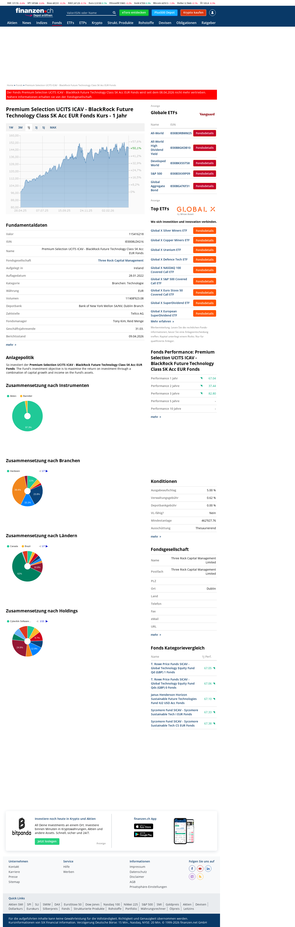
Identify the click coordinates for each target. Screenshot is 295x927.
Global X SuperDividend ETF (170, 303)
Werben (68, 872)
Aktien (12, 23)
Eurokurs (33, 909)
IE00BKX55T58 (180, 163)
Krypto (97, 23)
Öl (201, 3)
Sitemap (14, 882)
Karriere (14, 872)
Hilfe (66, 867)
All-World (157, 133)
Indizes (41, 23)
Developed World (158, 163)
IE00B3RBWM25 (181, 133)
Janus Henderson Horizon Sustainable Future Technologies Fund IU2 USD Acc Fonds (174, 699)
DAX (70, 3)
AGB (132, 882)
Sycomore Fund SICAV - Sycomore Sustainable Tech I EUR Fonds (174, 712)
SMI (9, 3)
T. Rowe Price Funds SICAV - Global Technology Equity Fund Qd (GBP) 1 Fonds (173, 668)
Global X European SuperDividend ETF (164, 313)
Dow (49, 3)
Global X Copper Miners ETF (170, 240)
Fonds (57, 23)
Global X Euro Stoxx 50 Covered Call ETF (167, 292)
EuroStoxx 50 (73, 904)
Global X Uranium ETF (166, 250)
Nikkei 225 (131, 904)
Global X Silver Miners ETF (169, 230)
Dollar (180, 3)
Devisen (165, 23)
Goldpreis (172, 904)
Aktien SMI (16, 904)
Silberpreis (50, 909)
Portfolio (131, 909)
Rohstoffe (146, 23)
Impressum (137, 867)
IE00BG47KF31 (180, 186)
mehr (11, 345)
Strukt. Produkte (120, 23)
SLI (37, 904)
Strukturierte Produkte (89, 909)
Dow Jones (92, 904)
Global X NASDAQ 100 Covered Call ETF (166, 270)
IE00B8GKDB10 (180, 148)
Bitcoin (157, 3)
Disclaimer (137, 877)
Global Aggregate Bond (158, 186)
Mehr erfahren (162, 321)
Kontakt (14, 867)
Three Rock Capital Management (121, 260)
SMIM (47, 904)
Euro (91, 3)
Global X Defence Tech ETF (169, 259)
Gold (136, 3)
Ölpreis (175, 909)
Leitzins (189, 909)
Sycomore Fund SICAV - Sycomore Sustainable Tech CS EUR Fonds (174, 724)
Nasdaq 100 (111, 904)
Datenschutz (138, 872)
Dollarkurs (16, 909)
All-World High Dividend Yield (157, 148)
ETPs (83, 23)
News (26, 23)
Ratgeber (209, 23)
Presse (13, 877)
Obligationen (186, 23)
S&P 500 (156, 173)
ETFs (70, 23)
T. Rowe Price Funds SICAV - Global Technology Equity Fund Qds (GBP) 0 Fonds (173, 684)
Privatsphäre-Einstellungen (148, 887)
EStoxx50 (114, 3)
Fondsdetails (205, 133)
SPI (29, 3)
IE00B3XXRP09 (180, 173)
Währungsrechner (153, 909)
